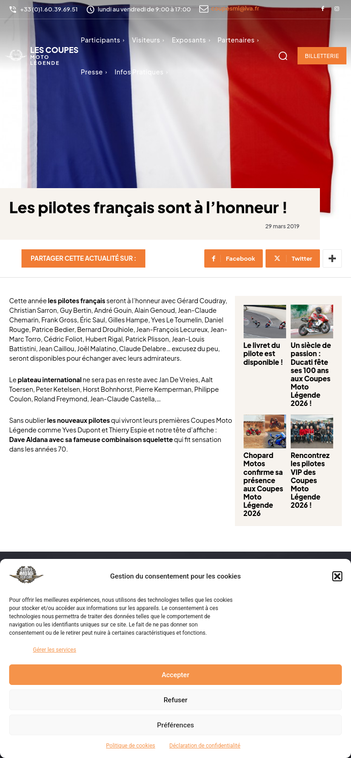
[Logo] (42, 55)
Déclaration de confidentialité (205, 745)
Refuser (175, 700)
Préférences (175, 725)
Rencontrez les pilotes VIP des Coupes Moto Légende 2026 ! (302, 444)
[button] (337, 576)
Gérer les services (54, 650)
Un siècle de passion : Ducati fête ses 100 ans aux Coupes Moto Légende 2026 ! (302, 365)
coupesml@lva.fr (235, 8)
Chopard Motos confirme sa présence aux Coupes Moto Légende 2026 (236, 447)
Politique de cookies (130, 745)
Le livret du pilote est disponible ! (235, 359)
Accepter (175, 675)
